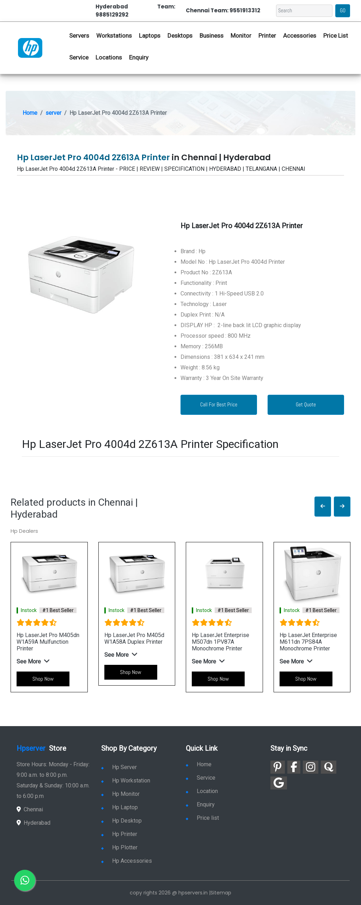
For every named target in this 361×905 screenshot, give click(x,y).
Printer (267, 35)
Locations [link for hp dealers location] (109, 57)
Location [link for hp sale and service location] (202, 791)
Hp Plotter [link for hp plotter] (119, 847)
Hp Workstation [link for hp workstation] (125, 780)
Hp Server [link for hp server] (119, 767)
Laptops (149, 35)
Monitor (241, 35)
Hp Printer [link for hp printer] (119, 834)
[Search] (304, 11)
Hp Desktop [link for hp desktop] (121, 820)
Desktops (179, 35)
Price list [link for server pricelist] (202, 818)
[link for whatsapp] (24, 880)
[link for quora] (328, 767)
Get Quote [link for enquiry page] (306, 404)
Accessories (299, 35)
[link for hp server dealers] (30, 47)
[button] (322, 507)
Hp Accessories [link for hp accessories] (126, 860)
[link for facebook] (293, 767)
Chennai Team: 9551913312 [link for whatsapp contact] (223, 10)
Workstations (114, 35)
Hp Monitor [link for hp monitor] (120, 794)
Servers (79, 35)
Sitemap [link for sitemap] (220, 892)
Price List (335, 35)
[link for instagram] (310, 767)
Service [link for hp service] (78, 57)
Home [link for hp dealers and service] (199, 764)
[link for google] (278, 782)
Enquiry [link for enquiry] (200, 804)
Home (30, 113)
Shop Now (43, 678)
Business (212, 35)
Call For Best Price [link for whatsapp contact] (219, 404)
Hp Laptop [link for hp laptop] (119, 807)
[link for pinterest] (277, 767)
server (53, 113)
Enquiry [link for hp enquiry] (138, 57)
